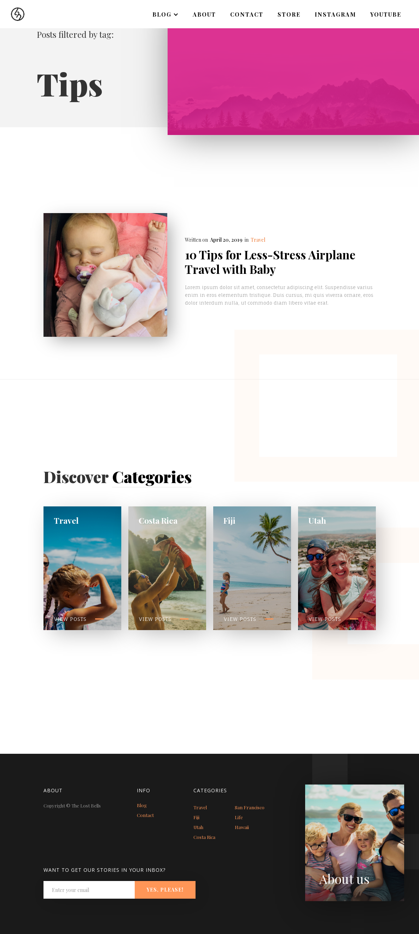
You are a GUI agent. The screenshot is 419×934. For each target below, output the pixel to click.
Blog (142, 805)
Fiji (196, 817)
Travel (258, 239)
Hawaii (242, 827)
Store (289, 14)
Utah (198, 827)
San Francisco (249, 807)
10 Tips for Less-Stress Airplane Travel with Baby (270, 261)
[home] (12, 10)
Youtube (385, 14)
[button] (165, 14)
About (204, 14)
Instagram (335, 14)
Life (239, 817)
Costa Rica (204, 837)
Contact (246, 14)
